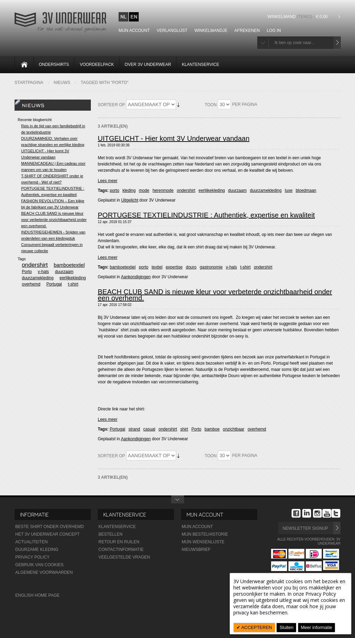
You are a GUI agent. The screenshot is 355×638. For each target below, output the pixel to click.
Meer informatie (316, 627)
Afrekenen (247, 30)
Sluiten (286, 627)
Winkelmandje (210, 30)
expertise (174, 267)
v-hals (231, 267)
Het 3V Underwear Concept (47, 534)
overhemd (257, 429)
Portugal (117, 429)
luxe (289, 190)
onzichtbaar (233, 429)
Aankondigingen (136, 276)
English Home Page (37, 595)
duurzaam (237, 190)
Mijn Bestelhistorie (205, 534)
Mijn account (134, 30)
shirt (184, 429)
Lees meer (108, 180)
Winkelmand (298, 16)
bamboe (212, 429)
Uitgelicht (129, 200)
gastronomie (211, 267)
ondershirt (186, 190)
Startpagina (29, 82)
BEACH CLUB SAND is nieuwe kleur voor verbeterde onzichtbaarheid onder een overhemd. (215, 295)
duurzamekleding (266, 190)
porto (114, 190)
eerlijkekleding (212, 190)
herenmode (163, 190)
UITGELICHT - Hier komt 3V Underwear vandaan (174, 138)
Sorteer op (111, 104)
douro (191, 267)
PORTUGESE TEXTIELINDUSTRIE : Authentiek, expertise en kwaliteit (206, 215)
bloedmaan (306, 190)
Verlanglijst (172, 30)
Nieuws (62, 82)
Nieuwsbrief (196, 549)
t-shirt (245, 267)
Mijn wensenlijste (203, 541)
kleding (129, 190)
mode (144, 190)
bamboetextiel (123, 267)
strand (134, 429)
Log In (274, 30)
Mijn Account (197, 526)
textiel (156, 267)
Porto (196, 429)
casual (149, 429)
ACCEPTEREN (256, 627)
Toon (210, 104)
